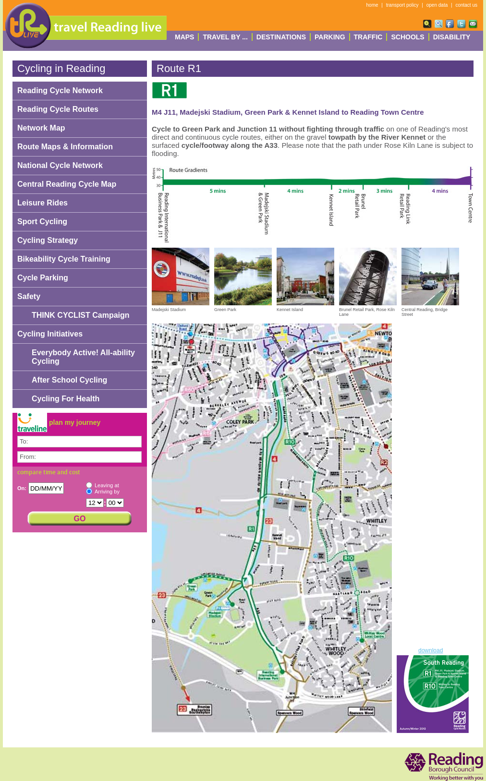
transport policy (402, 5)
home (372, 5)
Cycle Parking (42, 278)
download (430, 650)
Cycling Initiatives (50, 334)
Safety (28, 296)
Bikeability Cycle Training (63, 259)
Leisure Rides (42, 203)
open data (437, 5)
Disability (452, 37)
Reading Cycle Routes (57, 109)
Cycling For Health (65, 399)
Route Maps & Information (65, 147)
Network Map (41, 128)
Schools (407, 37)
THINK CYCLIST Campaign (81, 315)
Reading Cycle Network (60, 90)
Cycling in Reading (61, 68)
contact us (466, 5)
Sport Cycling (42, 221)
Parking (330, 37)
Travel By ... (225, 37)
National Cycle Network (60, 165)
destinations (281, 37)
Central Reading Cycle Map (66, 184)
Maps (184, 37)
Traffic (368, 37)
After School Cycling (69, 380)
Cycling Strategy (47, 240)
